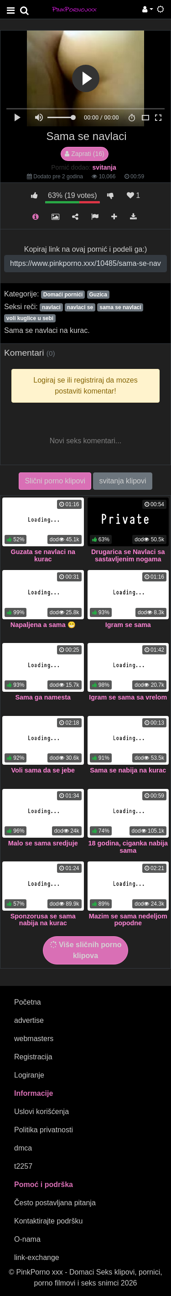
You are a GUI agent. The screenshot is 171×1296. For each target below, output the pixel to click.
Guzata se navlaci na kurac (42, 555)
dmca (23, 1148)
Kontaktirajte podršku (48, 1221)
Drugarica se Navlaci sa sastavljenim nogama (128, 555)
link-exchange (36, 1257)
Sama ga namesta (43, 697)
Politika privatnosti (43, 1130)
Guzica (98, 294)
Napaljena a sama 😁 (43, 624)
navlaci (51, 307)
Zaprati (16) (84, 153)
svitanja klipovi (122, 481)
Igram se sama (128, 624)
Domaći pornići (63, 294)
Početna (27, 1002)
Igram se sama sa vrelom (128, 697)
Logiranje (29, 1075)
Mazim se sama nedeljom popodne (128, 919)
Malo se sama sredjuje (43, 843)
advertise (29, 1020)
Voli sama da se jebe (43, 770)
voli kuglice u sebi (29, 318)
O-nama (27, 1239)
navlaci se (80, 307)
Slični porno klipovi (55, 481)
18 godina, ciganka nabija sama (128, 847)
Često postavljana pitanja (55, 1203)
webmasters (33, 1038)
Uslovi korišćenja (41, 1111)
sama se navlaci (120, 307)
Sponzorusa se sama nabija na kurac (43, 919)
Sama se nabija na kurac (128, 770)
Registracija (33, 1057)
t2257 (23, 1166)
